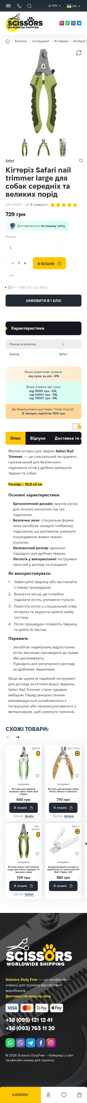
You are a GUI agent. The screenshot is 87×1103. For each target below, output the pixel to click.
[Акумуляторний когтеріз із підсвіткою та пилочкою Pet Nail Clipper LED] (63, 841)
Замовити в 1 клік (43, 301)
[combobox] (53, 5)
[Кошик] (79, 1095)
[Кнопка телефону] (19, 6)
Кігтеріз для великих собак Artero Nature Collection (63, 790)
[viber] (73, 23)
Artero (69, 816)
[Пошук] (29, 6)
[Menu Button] (8, 6)
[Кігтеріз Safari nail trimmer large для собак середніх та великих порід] (24, 841)
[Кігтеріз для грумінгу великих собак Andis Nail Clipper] (24, 763)
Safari (10, 160)
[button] (8, 737)
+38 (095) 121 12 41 (29, 1020)
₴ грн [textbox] (53, 6)
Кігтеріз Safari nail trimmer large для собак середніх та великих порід (23, 869)
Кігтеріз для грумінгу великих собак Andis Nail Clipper (23, 791)
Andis (29, 816)
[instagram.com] (61, 23)
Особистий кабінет (48, 1095)
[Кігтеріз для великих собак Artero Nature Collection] (63, 763)
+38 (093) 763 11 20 (30, 1028)
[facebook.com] (40, 1042)
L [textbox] (11, 247)
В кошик (46, 264)
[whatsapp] (67, 23)
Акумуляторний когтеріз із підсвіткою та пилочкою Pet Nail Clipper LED (63, 869)
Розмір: (11, 236)
